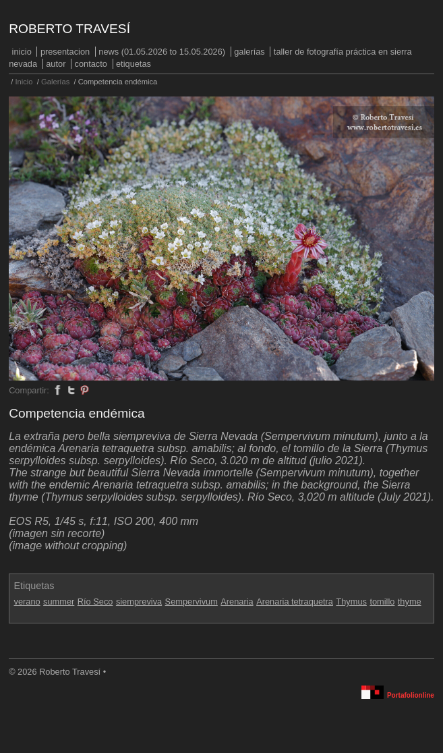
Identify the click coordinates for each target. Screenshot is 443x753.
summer (58, 601)
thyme (409, 601)
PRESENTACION (65, 52)
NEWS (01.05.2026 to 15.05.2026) (161, 52)
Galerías (249, 52)
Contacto (91, 64)
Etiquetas (133, 64)
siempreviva (139, 601)
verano (27, 601)
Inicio (22, 52)
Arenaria (236, 601)
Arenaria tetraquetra (294, 601)
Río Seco (95, 601)
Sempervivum (191, 601)
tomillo (382, 601)
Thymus (351, 601)
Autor (55, 64)
